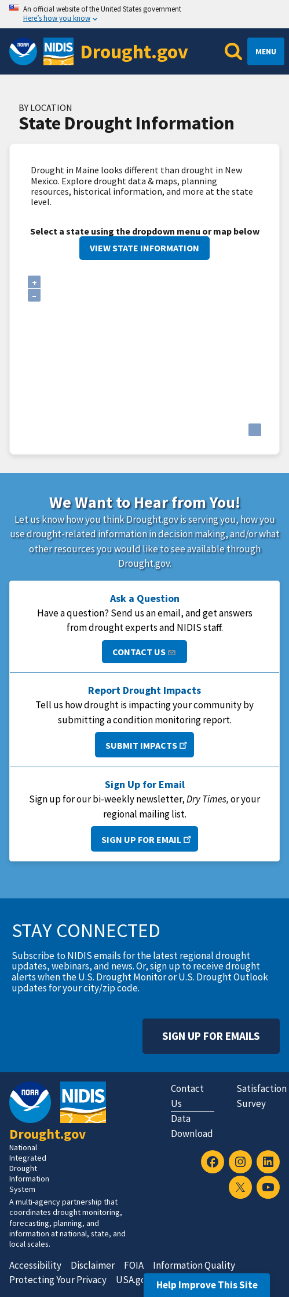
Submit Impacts (147, 744)
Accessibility (35, 1265)
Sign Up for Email (147, 838)
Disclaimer (93, 1265)
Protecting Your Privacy (58, 1279)
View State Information (144, 248)
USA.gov (133, 1279)
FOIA (134, 1265)
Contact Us (144, 651)
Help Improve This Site (207, 1285)
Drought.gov (134, 51)
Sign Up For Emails (211, 1036)
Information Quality (194, 1265)
